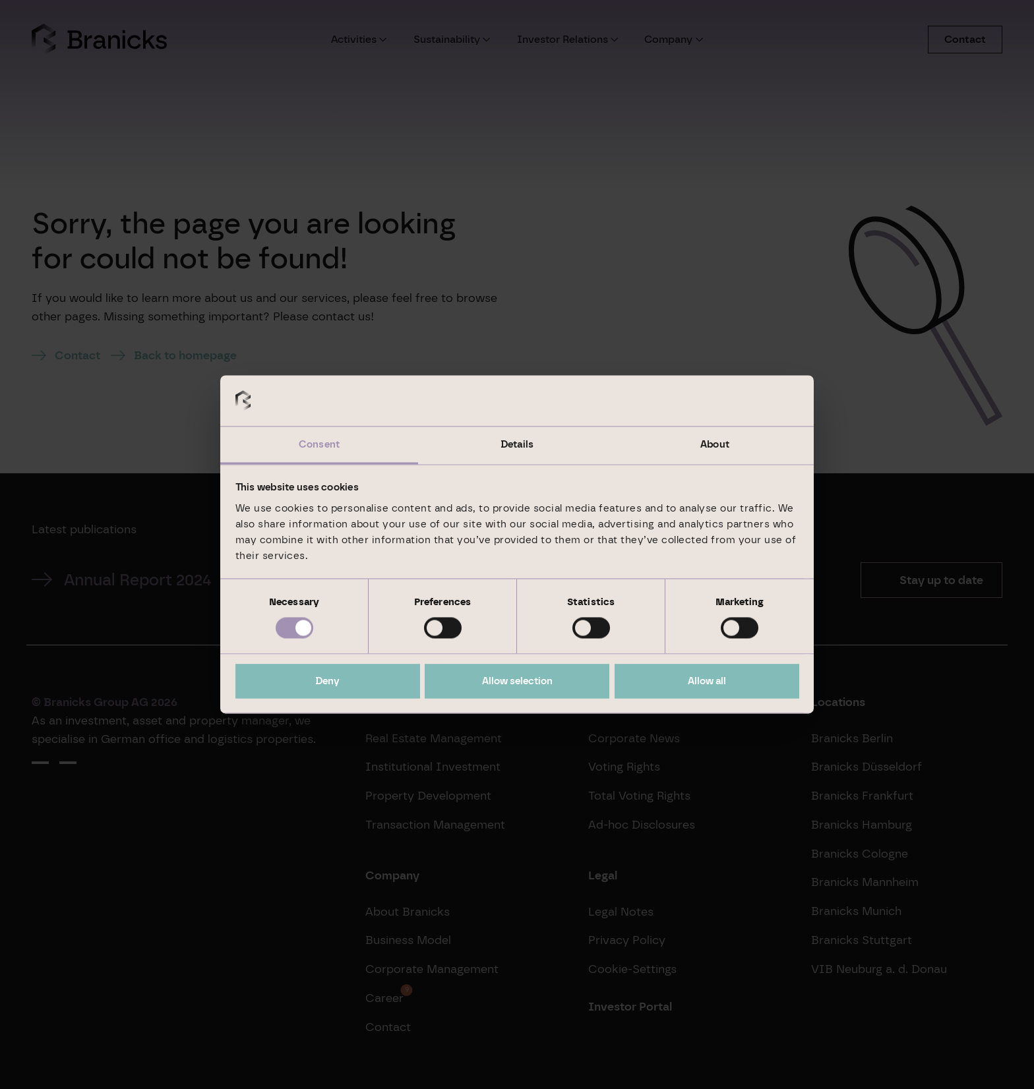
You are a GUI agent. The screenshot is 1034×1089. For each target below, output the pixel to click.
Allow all (707, 681)
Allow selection (517, 681)
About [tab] (714, 444)
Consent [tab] (319, 444)
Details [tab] (517, 444)
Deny (327, 681)
